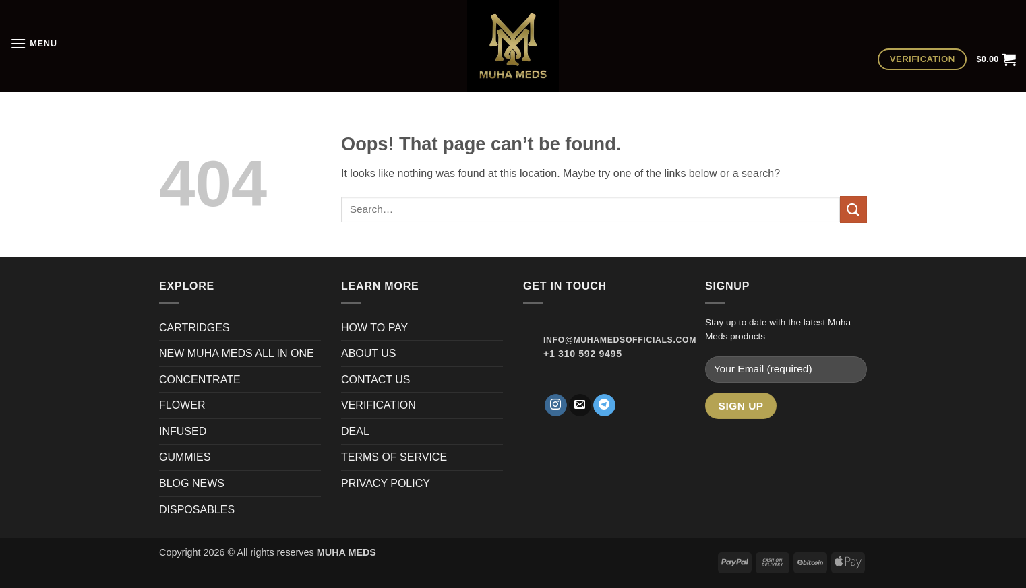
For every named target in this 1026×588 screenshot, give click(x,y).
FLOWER (182, 405)
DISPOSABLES (197, 509)
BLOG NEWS (191, 483)
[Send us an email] (580, 405)
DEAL (355, 431)
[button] (33, 43)
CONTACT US (376, 379)
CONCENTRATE (201, 379)
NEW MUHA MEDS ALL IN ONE (236, 353)
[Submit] (853, 209)
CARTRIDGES (194, 327)
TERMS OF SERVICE (394, 457)
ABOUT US (368, 353)
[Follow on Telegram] (604, 405)
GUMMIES (184, 457)
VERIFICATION (378, 405)
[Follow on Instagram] (556, 405)
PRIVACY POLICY (385, 483)
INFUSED (182, 431)
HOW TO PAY (374, 327)
